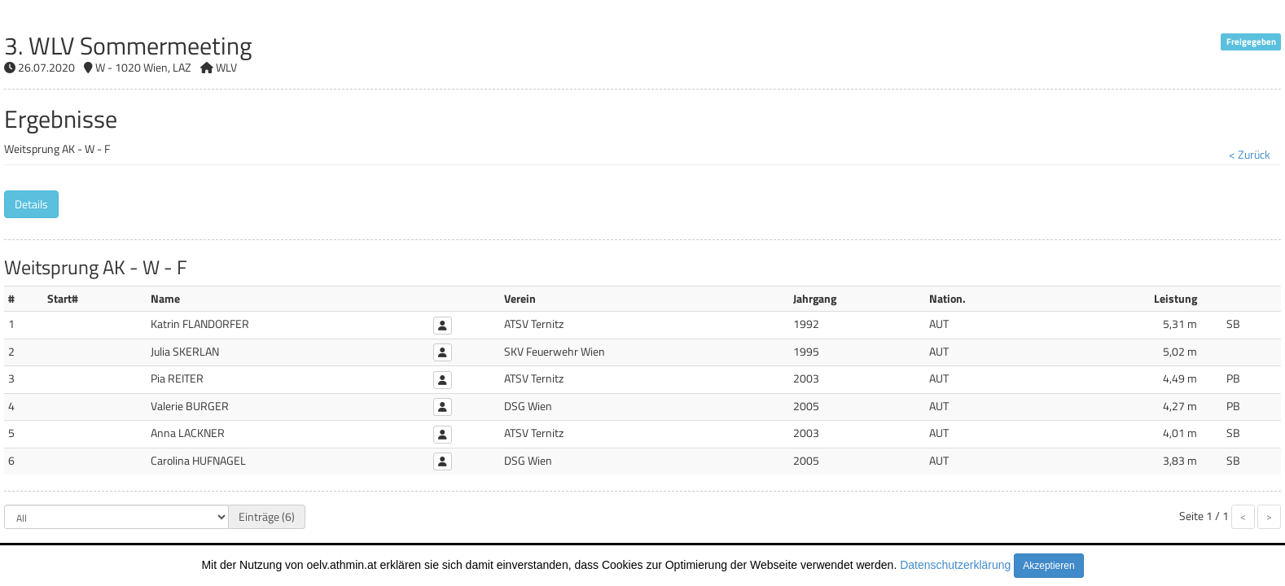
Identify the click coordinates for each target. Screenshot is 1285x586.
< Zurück (1249, 154)
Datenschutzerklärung (955, 564)
